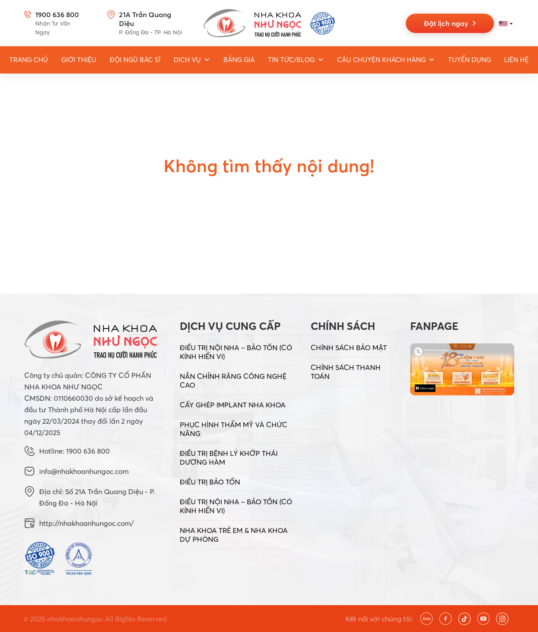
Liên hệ (516, 59)
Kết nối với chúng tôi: (379, 618)
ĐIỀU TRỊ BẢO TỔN (210, 481)
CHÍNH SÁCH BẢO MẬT (349, 347)
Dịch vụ (192, 60)
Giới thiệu (78, 59)
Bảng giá (239, 59)
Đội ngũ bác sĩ (135, 59)
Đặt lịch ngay (449, 23)
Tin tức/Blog (296, 60)
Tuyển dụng (469, 59)
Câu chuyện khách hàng (386, 60)
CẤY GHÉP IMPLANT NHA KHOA (233, 404)
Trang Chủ (28, 59)
